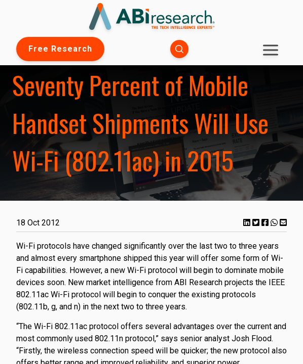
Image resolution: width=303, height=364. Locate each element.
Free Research (60, 49)
